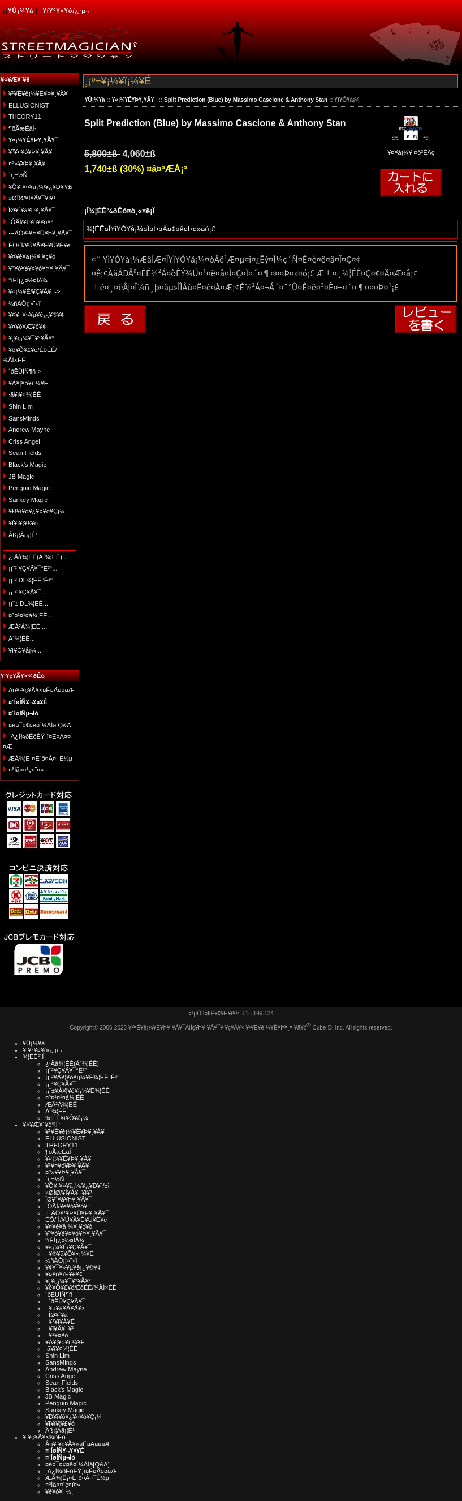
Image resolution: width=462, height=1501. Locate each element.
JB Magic (21, 476)
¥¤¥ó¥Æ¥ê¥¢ (27, 326)
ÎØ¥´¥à (56, 1314)
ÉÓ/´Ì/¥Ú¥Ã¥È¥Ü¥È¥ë (39, 245)
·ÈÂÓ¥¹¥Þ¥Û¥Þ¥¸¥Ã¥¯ (40, 233)
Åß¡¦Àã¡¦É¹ (23, 534)
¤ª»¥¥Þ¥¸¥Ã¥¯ (28, 163)
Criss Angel (24, 441)
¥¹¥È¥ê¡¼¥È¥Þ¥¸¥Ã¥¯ (39, 93)
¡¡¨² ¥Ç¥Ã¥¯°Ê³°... (32, 568)
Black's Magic (27, 464)
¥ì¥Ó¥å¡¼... (24, 650)
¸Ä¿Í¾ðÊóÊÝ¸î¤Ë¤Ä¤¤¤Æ (81, 1471)
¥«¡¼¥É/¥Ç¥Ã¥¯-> (34, 291)
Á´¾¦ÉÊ (56, 1111)
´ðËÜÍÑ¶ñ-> (24, 371)
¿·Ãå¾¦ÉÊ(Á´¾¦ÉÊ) (72, 1063)
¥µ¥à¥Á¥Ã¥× (65, 1308)
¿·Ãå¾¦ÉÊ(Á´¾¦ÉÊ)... (37, 557)
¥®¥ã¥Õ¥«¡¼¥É (69, 1253)
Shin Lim (20, 406)
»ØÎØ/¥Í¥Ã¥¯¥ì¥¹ (31, 198)
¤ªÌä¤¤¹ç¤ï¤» (26, 769)
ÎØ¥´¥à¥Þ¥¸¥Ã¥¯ (31, 210)
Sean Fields (24, 452)
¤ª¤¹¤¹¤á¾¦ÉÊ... (30, 615)
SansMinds (23, 418)
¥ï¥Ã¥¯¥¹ (59, 1328)
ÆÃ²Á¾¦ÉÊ (61, 1104)
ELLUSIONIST (28, 105)
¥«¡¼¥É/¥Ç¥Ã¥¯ (68, 1246)
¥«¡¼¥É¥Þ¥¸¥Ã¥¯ (134, 100)
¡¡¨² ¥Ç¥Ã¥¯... (27, 592)
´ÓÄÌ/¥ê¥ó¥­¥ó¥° (30, 221)
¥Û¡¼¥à (20, 10)
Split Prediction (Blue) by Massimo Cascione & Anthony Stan (245, 100)
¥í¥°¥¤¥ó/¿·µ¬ (66, 10)
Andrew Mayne (29, 429)
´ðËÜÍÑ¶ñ (58, 1294)
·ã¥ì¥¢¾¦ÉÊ (24, 394)
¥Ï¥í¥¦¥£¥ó (23, 523)
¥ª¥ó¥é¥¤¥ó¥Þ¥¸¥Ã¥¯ (39, 268)
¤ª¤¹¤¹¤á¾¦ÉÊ (64, 1097)
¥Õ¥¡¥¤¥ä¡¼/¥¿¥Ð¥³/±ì (40, 186)
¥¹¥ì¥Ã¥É (60, 1321)
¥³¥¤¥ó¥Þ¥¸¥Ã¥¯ (31, 151)
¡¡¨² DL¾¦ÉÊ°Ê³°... (33, 580)
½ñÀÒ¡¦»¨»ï (24, 303)
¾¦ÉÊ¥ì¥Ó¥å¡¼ (66, 1117)
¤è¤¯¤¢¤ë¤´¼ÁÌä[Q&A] (40, 725)
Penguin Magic (29, 487)
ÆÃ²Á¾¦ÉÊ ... (27, 626)
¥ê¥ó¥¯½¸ (59, 1491)
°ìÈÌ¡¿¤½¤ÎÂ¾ (28, 280)
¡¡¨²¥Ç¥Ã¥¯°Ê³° (66, 1070)
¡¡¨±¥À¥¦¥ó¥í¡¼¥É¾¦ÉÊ (77, 1090)
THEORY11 (24, 116)
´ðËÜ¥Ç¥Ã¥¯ (65, 1301)
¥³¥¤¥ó (56, 1335)
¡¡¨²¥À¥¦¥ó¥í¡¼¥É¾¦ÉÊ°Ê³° (82, 1077)
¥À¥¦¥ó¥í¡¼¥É (28, 383)
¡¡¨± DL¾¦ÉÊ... (28, 603)
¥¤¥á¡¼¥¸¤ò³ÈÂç (411, 148)
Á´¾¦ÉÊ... (21, 638)
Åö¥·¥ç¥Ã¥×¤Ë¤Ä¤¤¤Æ (41, 690)
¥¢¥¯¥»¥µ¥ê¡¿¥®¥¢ (36, 314)
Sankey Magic (28, 499)
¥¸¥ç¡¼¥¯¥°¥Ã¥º (31, 337)
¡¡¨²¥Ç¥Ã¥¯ (60, 1083)
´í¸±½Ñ (18, 174)
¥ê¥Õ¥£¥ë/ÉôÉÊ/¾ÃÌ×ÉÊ (80, 1287)
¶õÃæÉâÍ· (22, 128)
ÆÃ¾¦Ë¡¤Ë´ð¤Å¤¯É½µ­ (40, 758)
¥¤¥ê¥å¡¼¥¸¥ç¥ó (31, 256)
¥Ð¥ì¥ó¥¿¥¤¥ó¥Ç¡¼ (36, 511)
